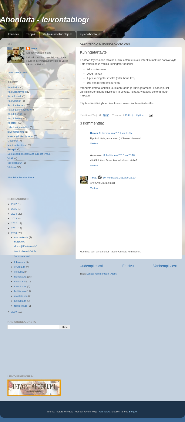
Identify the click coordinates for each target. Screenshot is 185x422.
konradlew (104, 411)
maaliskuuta (21, 296)
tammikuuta (21, 305)
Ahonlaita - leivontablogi (44, 19)
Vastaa (94, 143)
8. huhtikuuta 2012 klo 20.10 (119, 155)
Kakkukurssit (14, 96)
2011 (14, 228)
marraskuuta (21, 237)
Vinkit (10, 158)
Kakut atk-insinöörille (25, 251)
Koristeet (12, 122)
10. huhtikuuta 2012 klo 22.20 (119, 177)
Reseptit (12, 149)
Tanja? (31, 34)
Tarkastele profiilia (17, 72)
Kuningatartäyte (22, 256)
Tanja (93, 177)
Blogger (133, 411)
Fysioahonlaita (90, 34)
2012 (14, 223)
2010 (14, 233)
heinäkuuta (20, 276)
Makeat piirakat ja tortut (20, 136)
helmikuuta (20, 300)
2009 (14, 311)
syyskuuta (20, 266)
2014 (14, 213)
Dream (94, 133)
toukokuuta (20, 286)
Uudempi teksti (91, 266)
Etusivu (13, 34)
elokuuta (19, 271)
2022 (14, 204)
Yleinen (11, 167)
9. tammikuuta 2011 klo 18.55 (115, 133)
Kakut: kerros (14, 113)
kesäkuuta (20, 281)
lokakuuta (20, 262)
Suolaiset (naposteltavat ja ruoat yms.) (28, 153)
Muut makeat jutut (17, 145)
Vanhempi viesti (165, 266)
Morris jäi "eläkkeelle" (25, 246)
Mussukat (12, 140)
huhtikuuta (20, 291)
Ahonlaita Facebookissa (20, 177)
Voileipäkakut (14, 162)
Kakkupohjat (14, 100)
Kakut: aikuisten (16, 105)
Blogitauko (19, 241)
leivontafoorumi (15, 131)
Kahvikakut (13, 87)
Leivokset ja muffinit (18, 127)
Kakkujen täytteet (134, 115)
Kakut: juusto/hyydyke (19, 109)
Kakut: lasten (14, 118)
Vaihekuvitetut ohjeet (57, 34)
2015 (14, 208)
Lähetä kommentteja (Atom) (101, 273)
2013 (14, 218)
